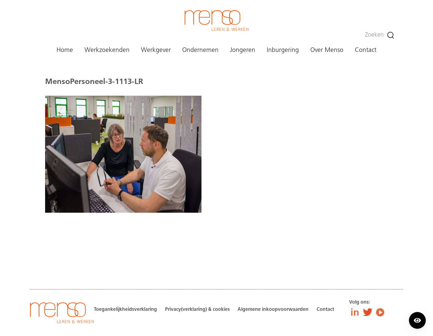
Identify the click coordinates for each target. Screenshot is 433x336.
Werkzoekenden (107, 50)
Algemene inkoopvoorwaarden (273, 309)
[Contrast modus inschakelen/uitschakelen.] (417, 320)
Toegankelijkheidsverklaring (125, 309)
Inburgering (283, 50)
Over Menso (326, 50)
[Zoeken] (390, 35)
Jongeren (242, 50)
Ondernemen (200, 50)
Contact (365, 50)
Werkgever (156, 50)
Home (65, 50)
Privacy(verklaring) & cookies (197, 309)
